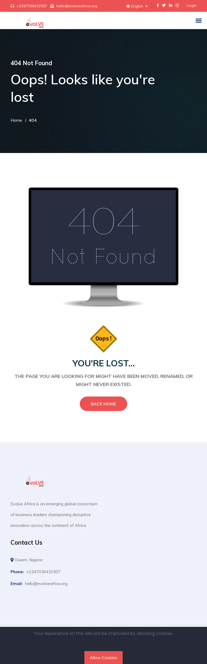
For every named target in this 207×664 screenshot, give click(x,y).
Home (16, 120)
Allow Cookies (103, 657)
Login (191, 5)
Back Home (103, 403)
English (136, 6)
